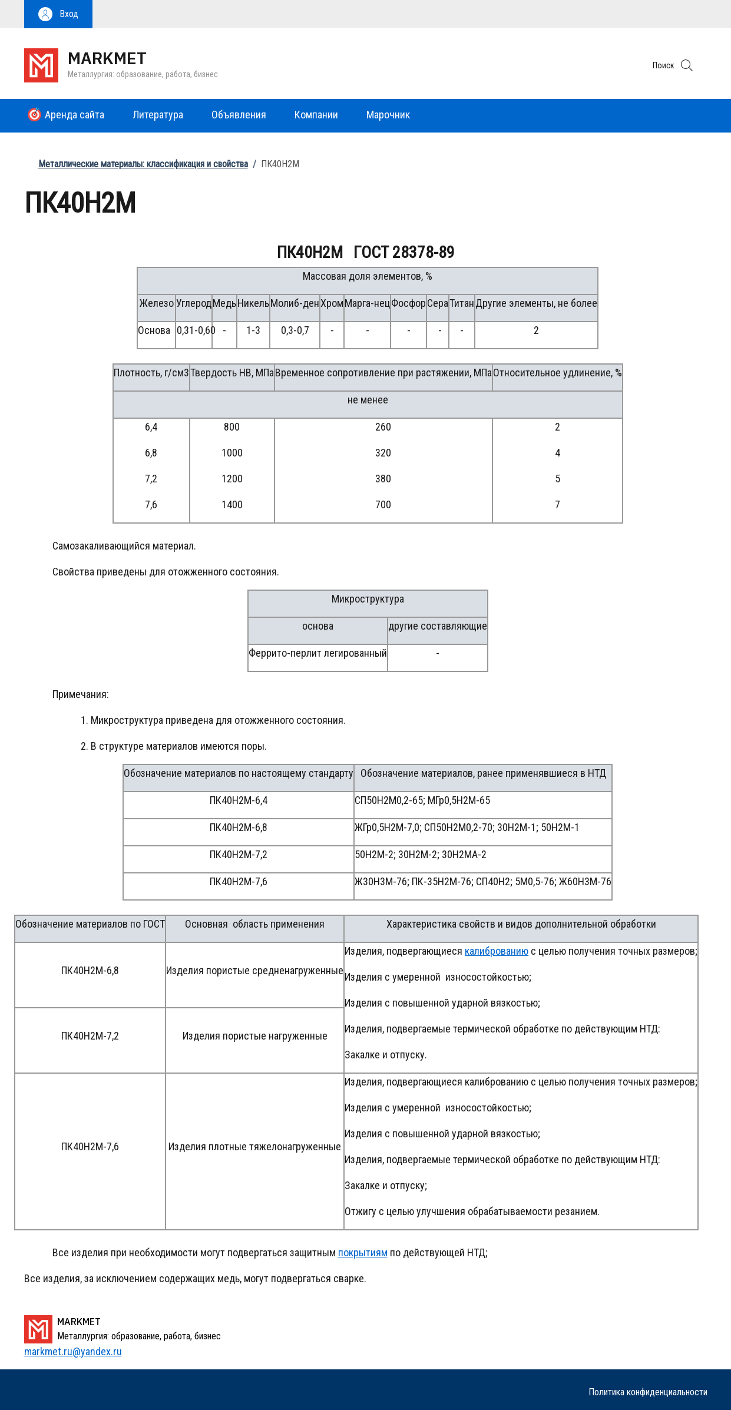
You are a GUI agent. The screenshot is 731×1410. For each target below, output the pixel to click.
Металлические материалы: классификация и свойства (143, 164)
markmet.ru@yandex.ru (73, 1351)
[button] (58, 14)
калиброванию (496, 951)
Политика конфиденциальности (647, 1392)
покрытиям (363, 1252)
